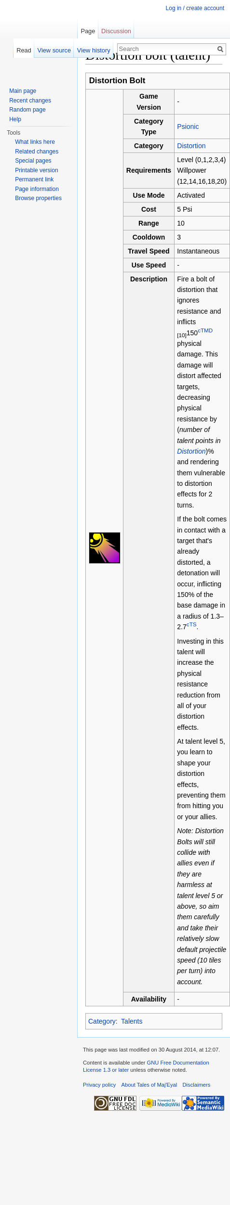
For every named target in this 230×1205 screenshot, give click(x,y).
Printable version (36, 170)
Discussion (116, 31)
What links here (35, 142)
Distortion (191, 146)
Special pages (33, 160)
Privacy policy (99, 1085)
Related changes (36, 151)
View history (93, 50)
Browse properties (38, 198)
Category (102, 1021)
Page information (37, 189)
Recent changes (30, 100)
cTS (192, 625)
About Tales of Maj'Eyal (149, 1085)
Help (15, 119)
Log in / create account (195, 8)
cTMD (205, 330)
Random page (27, 109)
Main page (22, 91)
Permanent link (34, 179)
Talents (131, 1021)
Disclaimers (197, 1085)
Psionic (188, 126)
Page (88, 31)
